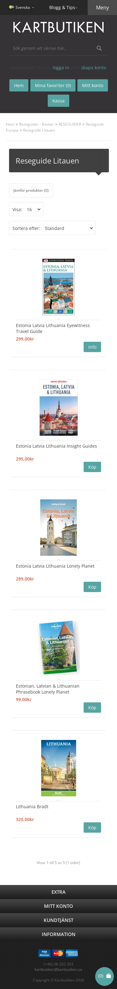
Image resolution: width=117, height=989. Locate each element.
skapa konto (93, 67)
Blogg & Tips (62, 7)
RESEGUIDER (70, 124)
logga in (61, 67)
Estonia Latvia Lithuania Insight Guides (56, 446)
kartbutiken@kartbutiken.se (58, 969)
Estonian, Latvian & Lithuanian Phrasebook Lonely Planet (48, 689)
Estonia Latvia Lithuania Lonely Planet (55, 566)
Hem (10, 124)
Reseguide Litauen (39, 130)
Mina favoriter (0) (53, 85)
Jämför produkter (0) (31, 190)
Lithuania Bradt (32, 806)
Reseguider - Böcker (36, 124)
